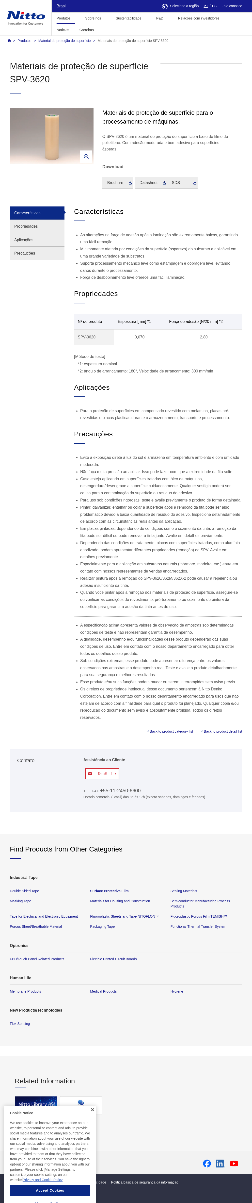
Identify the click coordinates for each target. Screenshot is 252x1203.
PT (206, 6)
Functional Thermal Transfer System (198, 926)
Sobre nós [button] (93, 18)
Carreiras (86, 30)
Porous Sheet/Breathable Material (36, 926)
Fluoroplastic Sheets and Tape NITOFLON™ (124, 916)
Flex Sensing (20, 1024)
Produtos (24, 41)
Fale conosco (231, 6)
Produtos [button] (63, 18)
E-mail (102, 773)
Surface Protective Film (109, 891)
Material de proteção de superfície (64, 41)
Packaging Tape (102, 926)
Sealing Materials (184, 891)
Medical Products (103, 991)
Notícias (63, 30)
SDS (176, 183)
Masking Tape (20, 901)
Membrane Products (25, 991)
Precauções (24, 253)
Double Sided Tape (24, 891)
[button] (106, 29)
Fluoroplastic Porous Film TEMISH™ (199, 916)
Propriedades (26, 226)
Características (27, 213)
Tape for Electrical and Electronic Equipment (44, 916)
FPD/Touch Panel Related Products (37, 959)
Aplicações (23, 240)
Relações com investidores (199, 18)
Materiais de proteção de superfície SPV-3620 (133, 41)
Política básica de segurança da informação (144, 1182)
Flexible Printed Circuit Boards (113, 959)
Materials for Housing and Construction (120, 901)
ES (214, 6)
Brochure (115, 183)
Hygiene (177, 991)
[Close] (92, 1122)
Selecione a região (180, 6)
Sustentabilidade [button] (129, 18)
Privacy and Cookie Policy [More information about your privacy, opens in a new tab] (43, 1192)
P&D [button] (159, 18)
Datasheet (149, 183)
